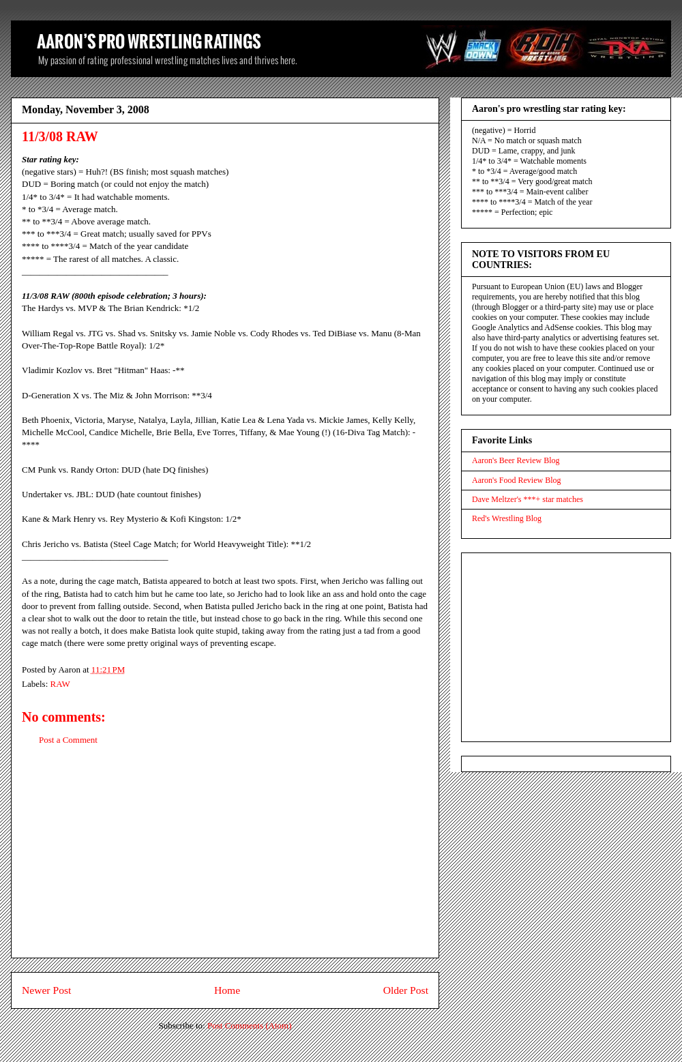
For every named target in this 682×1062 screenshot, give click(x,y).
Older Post (405, 990)
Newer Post (46, 990)
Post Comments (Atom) (249, 1025)
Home (227, 990)
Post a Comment (68, 740)
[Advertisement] (225, 862)
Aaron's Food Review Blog (516, 480)
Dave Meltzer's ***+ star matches (527, 499)
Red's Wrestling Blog (507, 518)
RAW (60, 684)
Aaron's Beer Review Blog (515, 460)
